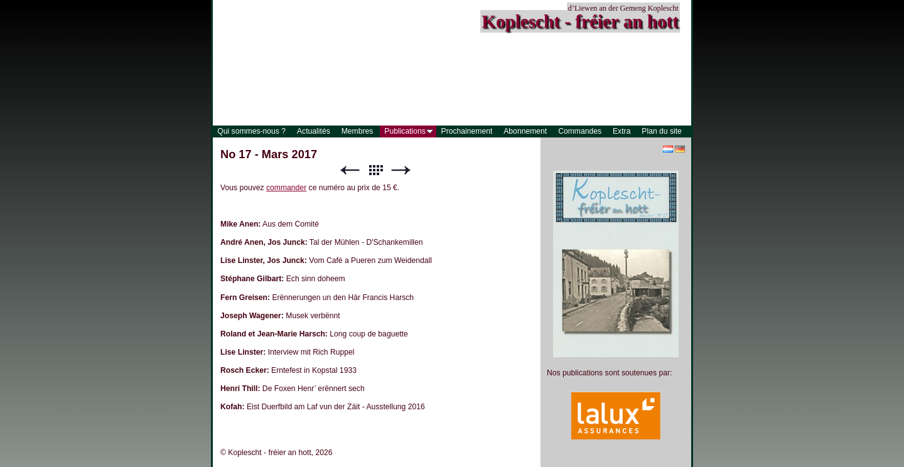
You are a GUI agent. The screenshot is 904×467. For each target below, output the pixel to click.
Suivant (401, 170)
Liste (375, 170)
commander (286, 187)
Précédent (349, 170)
